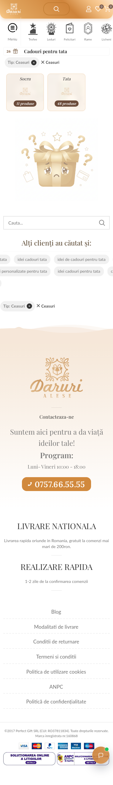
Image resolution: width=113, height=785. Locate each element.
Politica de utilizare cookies (56, 672)
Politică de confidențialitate (56, 701)
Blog (56, 612)
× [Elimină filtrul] (34, 62)
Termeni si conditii (56, 657)
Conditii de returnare (56, 641)
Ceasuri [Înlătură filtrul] (52, 62)
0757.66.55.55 (56, 484)
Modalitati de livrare (56, 627)
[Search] (56, 223)
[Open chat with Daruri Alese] (100, 755)
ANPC (56, 687)
